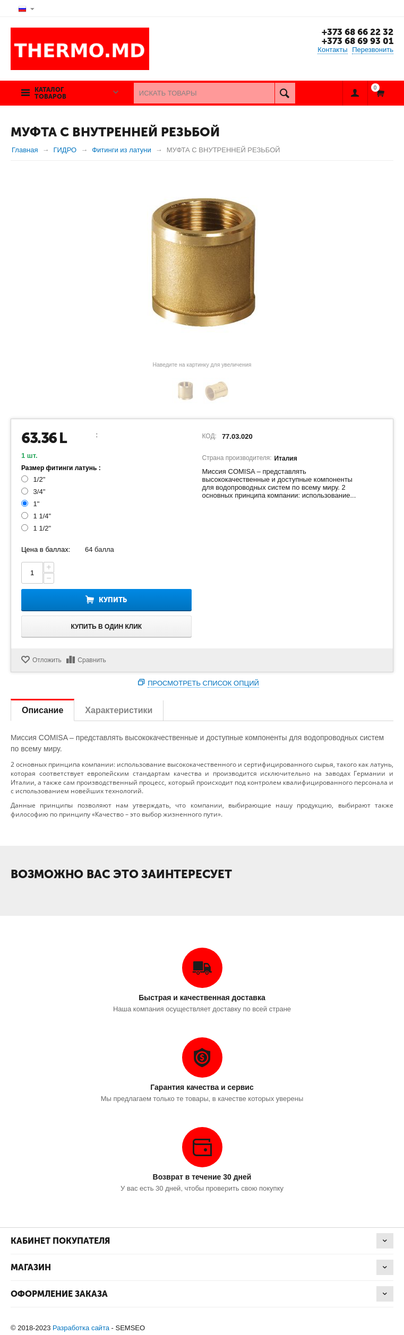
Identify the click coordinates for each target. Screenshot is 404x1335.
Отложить (47, 660)
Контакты (332, 50)
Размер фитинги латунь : (61, 468)
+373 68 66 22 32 (357, 32)
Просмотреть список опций (203, 683)
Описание (42, 710)
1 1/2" (37, 528)
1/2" (34, 479)
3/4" (34, 492)
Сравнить (92, 660)
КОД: (209, 436)
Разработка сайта (81, 1328)
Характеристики (118, 710)
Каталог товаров (50, 93)
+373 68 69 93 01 (357, 41)
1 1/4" (37, 516)
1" (31, 504)
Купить (113, 600)
